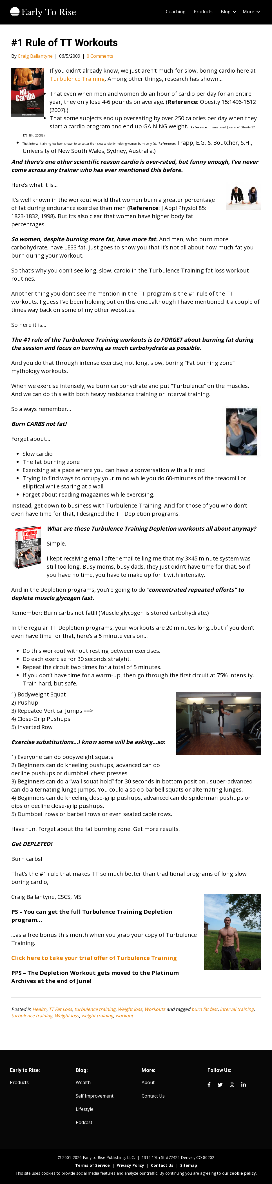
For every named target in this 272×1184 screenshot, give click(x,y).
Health (39, 1009)
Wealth (83, 1082)
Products (203, 11)
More (248, 11)
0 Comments (100, 56)
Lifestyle (84, 1109)
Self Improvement (94, 1096)
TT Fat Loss (60, 1009)
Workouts (154, 1009)
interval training (237, 1009)
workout (124, 1016)
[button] (234, 12)
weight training (97, 1016)
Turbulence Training (77, 78)
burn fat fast (204, 1009)
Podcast (84, 1122)
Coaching (176, 11)
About (148, 1082)
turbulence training (94, 1009)
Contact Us (153, 1096)
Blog (226, 11)
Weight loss (130, 1009)
